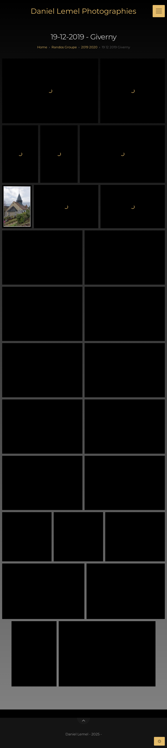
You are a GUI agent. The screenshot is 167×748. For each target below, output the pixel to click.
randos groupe (64, 47)
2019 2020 (89, 47)
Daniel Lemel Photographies (83, 11)
